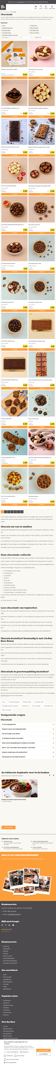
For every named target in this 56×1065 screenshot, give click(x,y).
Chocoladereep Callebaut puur (9, 380)
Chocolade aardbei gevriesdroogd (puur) (12, 224)
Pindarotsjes (33, 25)
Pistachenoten (6, 1012)
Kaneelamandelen (33, 496)
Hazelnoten (5, 1003)
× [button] (54, 1041)
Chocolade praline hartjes (35, 69)
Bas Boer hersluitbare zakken (9, 69)
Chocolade (6, 12)
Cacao (3, 25)
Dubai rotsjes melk (6, 418)
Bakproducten (6, 989)
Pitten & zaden (6, 977)
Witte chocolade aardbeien (8, 186)
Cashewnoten (6, 1000)
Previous (49, 775)
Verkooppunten (7, 1033)
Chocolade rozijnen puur (8, 341)
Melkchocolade (6, 30)
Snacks (4, 986)
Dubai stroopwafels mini (8, 457)
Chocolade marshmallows (8, 263)
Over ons (5, 1026)
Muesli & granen (7, 982)
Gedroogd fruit (6, 979)
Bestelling (5, 946)
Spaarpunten (6, 949)
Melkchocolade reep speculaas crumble (39, 147)
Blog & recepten (7, 1036)
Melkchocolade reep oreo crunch (10, 147)
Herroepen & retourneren (9, 963)
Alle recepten (8, 827)
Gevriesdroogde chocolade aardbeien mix (39, 457)
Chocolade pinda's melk (34, 263)
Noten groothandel (8, 1031)
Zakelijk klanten (7, 1029)
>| (21, 512)
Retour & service (7, 956)
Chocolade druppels (7, 28)
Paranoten (5, 1008)
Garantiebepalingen (8, 958)
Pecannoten (6, 1010)
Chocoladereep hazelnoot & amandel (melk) (40, 380)
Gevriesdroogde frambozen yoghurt (38, 108)
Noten (4, 974)
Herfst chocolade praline (8, 496)
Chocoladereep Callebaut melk (36, 341)
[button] (19, 1062)
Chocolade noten (6, 33)
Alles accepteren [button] (43, 1050)
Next (53, 775)
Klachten (5, 953)
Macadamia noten (7, 1005)
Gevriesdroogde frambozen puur (10, 108)
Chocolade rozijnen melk (35, 302)
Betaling (5, 951)
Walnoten (5, 1015)
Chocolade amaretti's (34, 224)
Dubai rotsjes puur (33, 418)
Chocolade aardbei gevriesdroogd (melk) (39, 186)
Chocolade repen (34, 30)
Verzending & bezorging (9, 961)
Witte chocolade (34, 33)
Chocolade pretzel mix (7, 302)
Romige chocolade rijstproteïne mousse (14, 799)
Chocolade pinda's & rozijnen (10, 35)
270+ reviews (5, 931)
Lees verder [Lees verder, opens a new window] (31, 1049)
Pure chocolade (34, 28)
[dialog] (28, 1052)
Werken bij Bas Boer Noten (10, 1038)
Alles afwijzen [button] (43, 1054)
